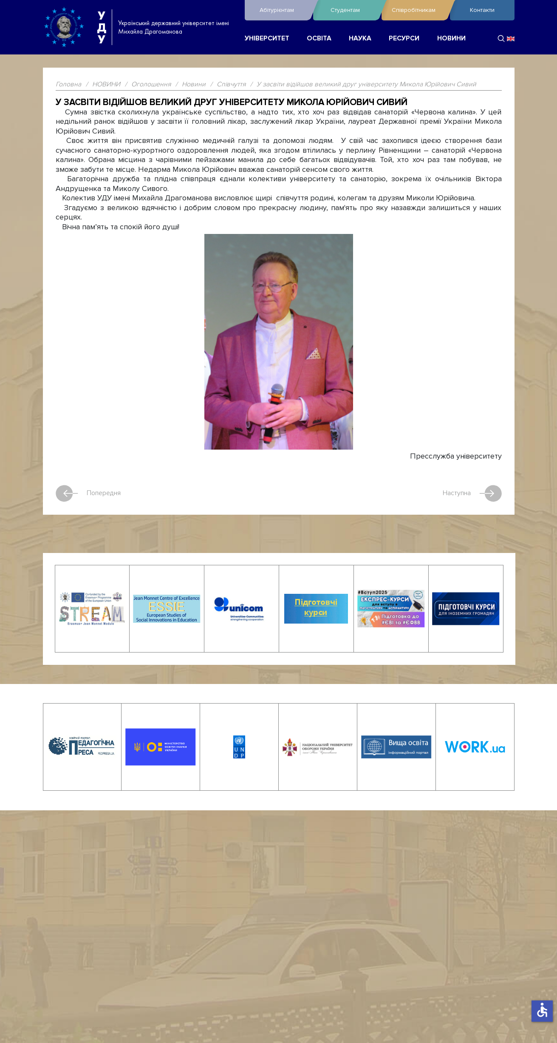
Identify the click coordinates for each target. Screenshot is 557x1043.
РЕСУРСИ (404, 38)
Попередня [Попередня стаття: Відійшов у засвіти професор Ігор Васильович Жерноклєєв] (88, 493)
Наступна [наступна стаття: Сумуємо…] (472, 493)
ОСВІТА (319, 38)
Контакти (482, 10)
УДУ (101, 27)
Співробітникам (419, 10)
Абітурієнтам (284, 10)
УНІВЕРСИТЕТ (267, 38)
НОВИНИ (451, 38)
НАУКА (360, 38)
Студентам (354, 10)
